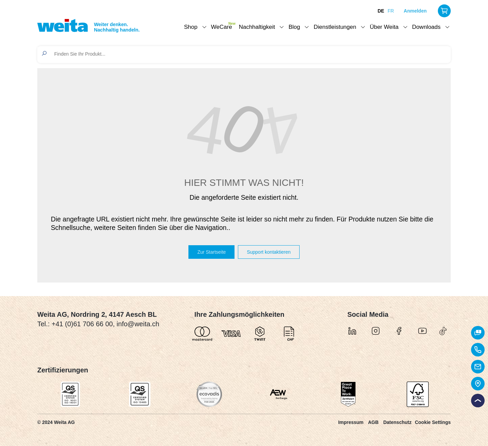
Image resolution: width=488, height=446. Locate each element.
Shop (191, 27)
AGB (373, 422)
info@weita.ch (138, 324)
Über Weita (384, 27)
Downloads (426, 27)
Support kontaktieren (268, 252)
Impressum (351, 422)
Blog (294, 27)
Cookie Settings (433, 422)
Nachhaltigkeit (257, 27)
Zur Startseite (211, 252)
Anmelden (415, 11)
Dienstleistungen (334, 27)
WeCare (221, 27)
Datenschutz (397, 422)
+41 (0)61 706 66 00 (82, 324)
